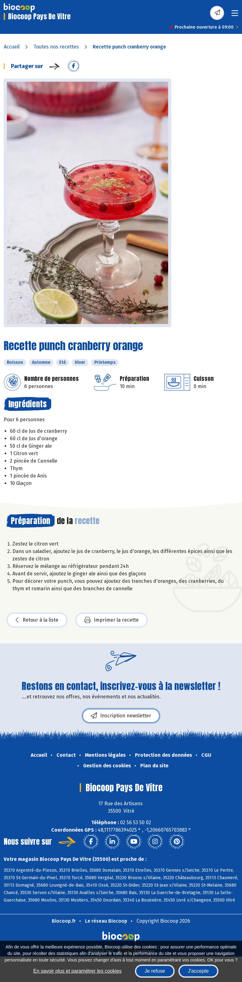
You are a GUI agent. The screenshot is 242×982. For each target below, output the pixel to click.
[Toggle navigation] (234, 15)
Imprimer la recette (111, 620)
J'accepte (198, 971)
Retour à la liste (37, 620)
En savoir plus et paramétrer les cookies (77, 971)
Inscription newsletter (121, 716)
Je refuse (155, 971)
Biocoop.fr (64, 921)
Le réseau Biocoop (106, 921)
